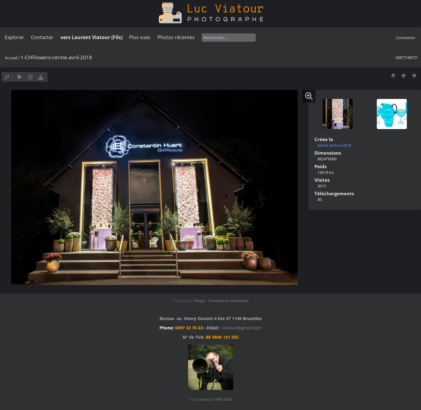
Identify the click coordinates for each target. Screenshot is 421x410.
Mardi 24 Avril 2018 (334, 145)
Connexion (405, 37)
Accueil (11, 57)
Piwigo (200, 300)
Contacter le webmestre (229, 300)
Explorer (14, 37)
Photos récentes (176, 37)
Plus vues (139, 37)
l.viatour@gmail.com (241, 328)
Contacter (42, 37)
